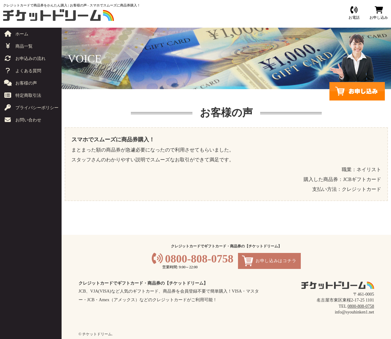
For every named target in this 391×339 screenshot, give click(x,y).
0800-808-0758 (199, 259)
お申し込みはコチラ (276, 260)
